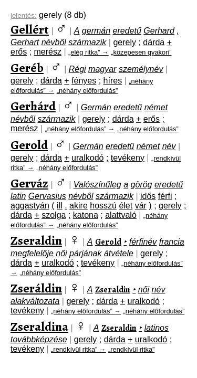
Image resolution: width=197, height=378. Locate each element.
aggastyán (30, 205)
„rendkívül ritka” (131, 349)
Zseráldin (36, 288)
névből (54, 42)
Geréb (27, 67)
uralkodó (87, 157)
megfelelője (32, 253)
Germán (96, 107)
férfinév (143, 241)
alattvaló (121, 215)
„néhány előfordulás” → (80, 129)
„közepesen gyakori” (141, 52)
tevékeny (127, 157)
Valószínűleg (97, 184)
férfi (165, 196)
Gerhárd (33, 106)
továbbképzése (39, 339)
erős (19, 51)
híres (112, 80)
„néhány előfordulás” (87, 90)
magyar (102, 69)
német (156, 107)
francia (171, 241)
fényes (83, 80)
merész (47, 51)
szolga (54, 215)
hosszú (103, 205)
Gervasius (47, 196)
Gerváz (29, 183)
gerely (124, 42)
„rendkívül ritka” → (78, 349)
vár (141, 205)
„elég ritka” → (88, 52)
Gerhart (25, 42)
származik (87, 42)
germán (96, 30)
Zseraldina (39, 326)
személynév (141, 69)
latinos (156, 327)
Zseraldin (36, 240)
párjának (85, 253)
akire (78, 205)
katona (85, 215)
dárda (153, 42)
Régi (77, 69)
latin (18, 196)
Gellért (30, 29)
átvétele (118, 253)
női (61, 253)
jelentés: (24, 15)
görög (141, 184)
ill (60, 205)
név (169, 146)
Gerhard (158, 30)
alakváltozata (35, 301)
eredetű (127, 30)
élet (125, 205)
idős (147, 196)
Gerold (29, 144)
